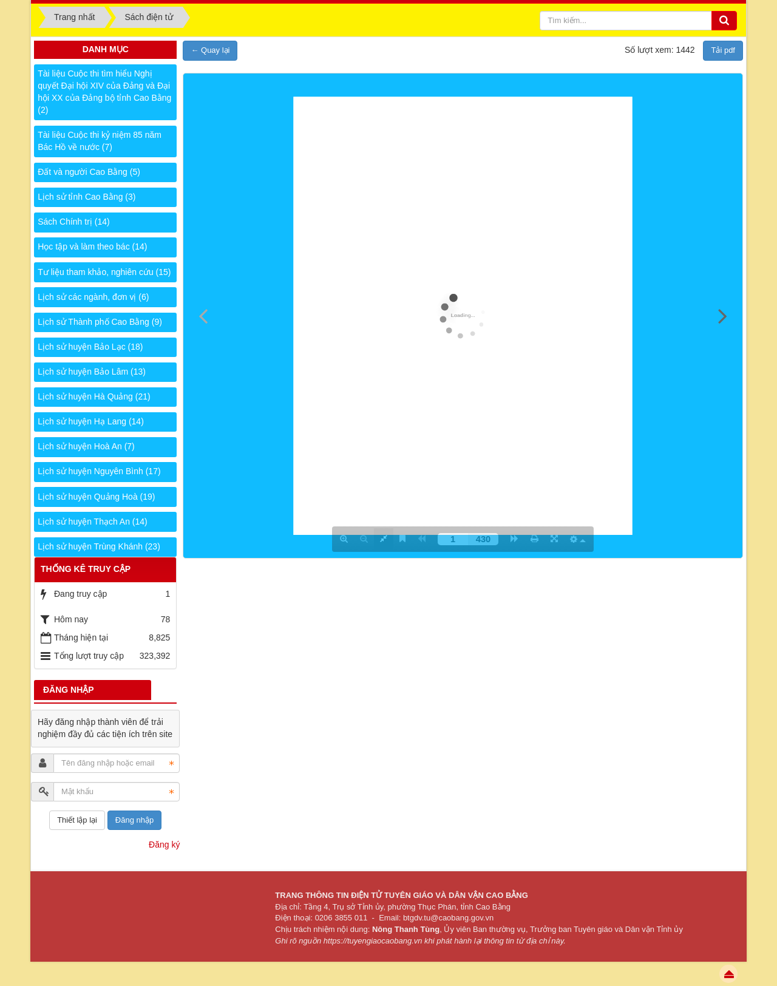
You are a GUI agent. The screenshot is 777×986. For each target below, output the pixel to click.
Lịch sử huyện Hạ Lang (91, 421)
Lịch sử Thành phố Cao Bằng (100, 322)
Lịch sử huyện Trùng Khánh (99, 546)
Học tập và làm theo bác (92, 246)
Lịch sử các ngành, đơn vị (93, 297)
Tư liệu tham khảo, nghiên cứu (104, 272)
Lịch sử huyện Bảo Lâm (92, 371)
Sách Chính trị (73, 221)
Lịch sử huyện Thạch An (93, 521)
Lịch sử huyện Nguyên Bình (99, 471)
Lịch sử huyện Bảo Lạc (90, 347)
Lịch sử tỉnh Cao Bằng (86, 197)
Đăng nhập (134, 819)
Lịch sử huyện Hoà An (86, 446)
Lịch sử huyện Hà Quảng (94, 396)
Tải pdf (723, 50)
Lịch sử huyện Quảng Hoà (96, 496)
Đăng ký (164, 844)
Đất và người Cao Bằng (89, 172)
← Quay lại (210, 50)
